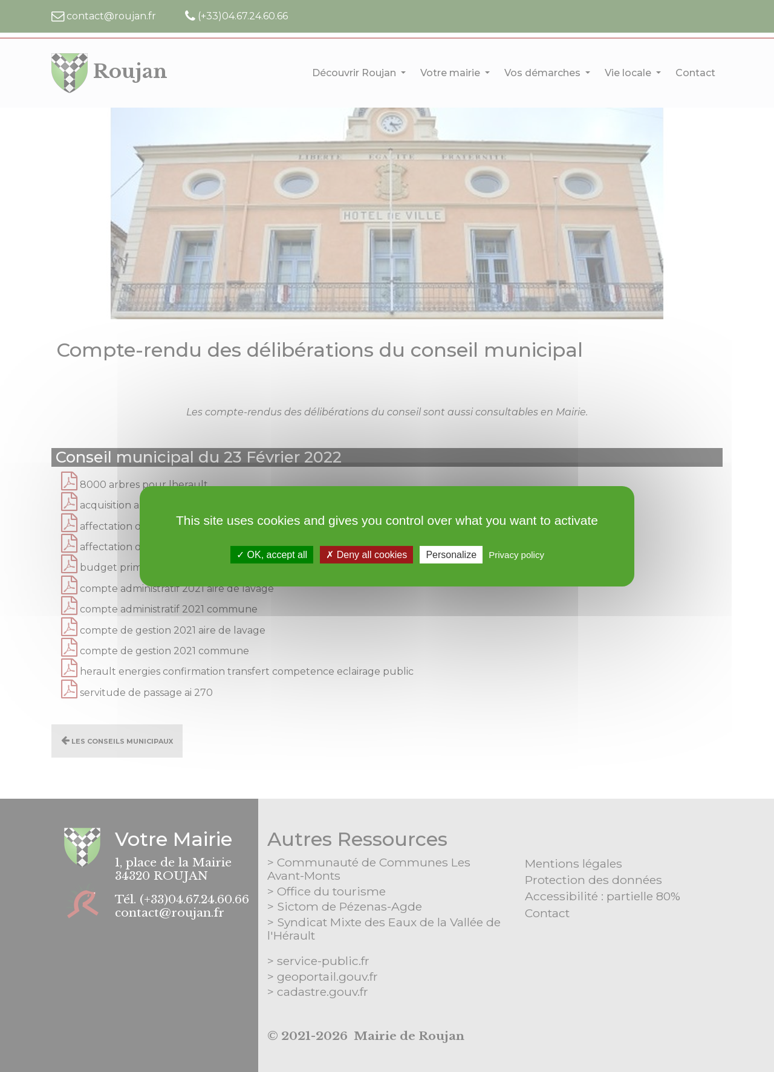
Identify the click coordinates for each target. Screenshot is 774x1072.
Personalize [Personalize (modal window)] (451, 554)
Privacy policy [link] (516, 554)
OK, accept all (271, 554)
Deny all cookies (366, 554)
